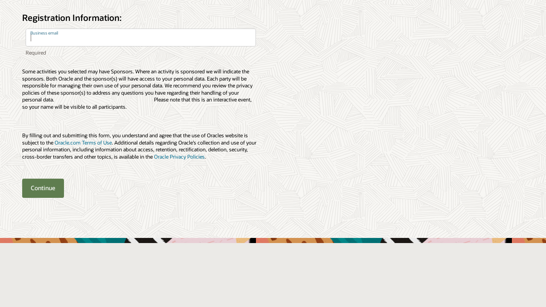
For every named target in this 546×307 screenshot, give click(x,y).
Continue (43, 188)
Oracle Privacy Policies (179, 156)
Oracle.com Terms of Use (83, 142)
